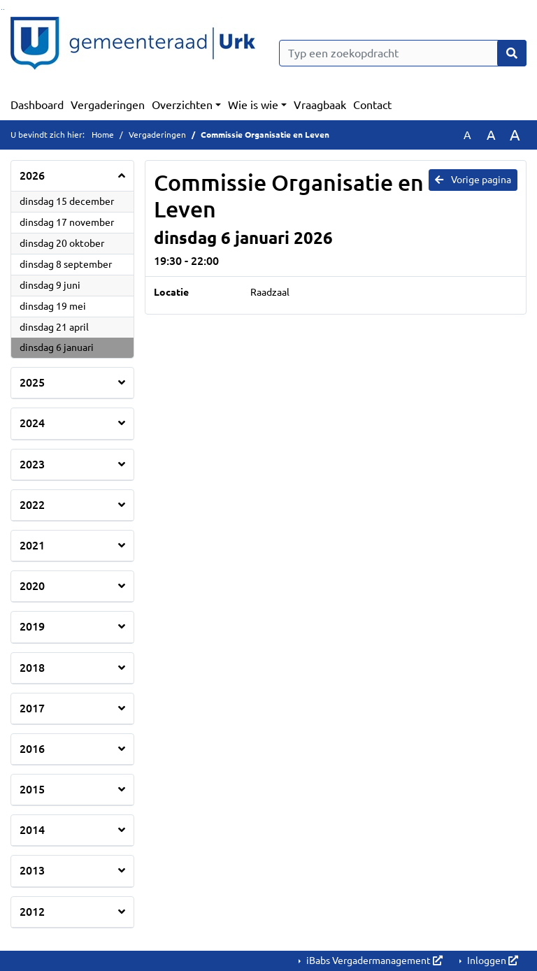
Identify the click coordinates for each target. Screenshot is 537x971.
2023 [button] (32, 464)
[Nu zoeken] (512, 53)
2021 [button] (32, 545)
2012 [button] (32, 911)
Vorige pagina (473, 179)
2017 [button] (32, 708)
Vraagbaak (320, 105)
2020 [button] (32, 586)
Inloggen (491, 960)
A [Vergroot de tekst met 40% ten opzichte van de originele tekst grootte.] (515, 135)
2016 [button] (32, 748)
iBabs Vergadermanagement (373, 960)
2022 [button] (32, 504)
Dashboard (37, 105)
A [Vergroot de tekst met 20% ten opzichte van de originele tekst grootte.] (491, 135)
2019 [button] (32, 626)
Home (103, 134)
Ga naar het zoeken (1, 9)
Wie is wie (253, 105)
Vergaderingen (108, 105)
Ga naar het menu (3, 9)
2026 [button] (32, 175)
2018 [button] (32, 667)
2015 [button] (32, 789)
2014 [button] (32, 829)
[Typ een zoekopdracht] (403, 53)
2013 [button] (32, 870)
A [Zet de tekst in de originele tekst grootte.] (467, 135)
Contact (372, 105)
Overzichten (182, 105)
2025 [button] (32, 382)
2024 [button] (32, 423)
